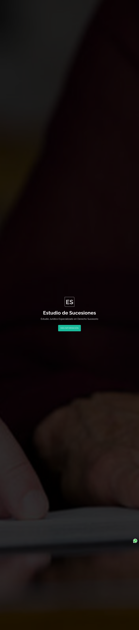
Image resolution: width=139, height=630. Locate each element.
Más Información (69, 328)
